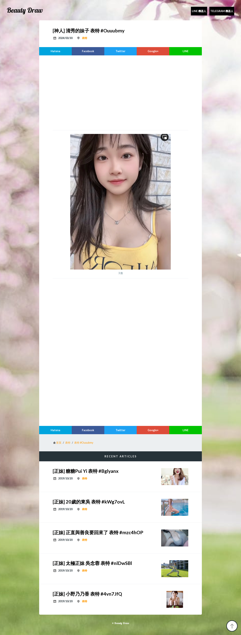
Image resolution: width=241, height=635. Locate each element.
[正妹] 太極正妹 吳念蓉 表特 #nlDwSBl (92, 563)
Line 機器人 (199, 11)
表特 (84, 38)
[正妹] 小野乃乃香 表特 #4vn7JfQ (87, 594)
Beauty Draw (25, 10)
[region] (120, 92)
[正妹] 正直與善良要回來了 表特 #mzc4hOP (98, 532)
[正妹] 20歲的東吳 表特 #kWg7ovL (89, 501)
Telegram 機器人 (221, 11)
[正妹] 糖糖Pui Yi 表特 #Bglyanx (86, 471)
